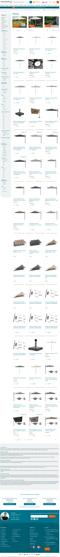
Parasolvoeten (4, 539)
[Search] (31, 2)
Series (14, 539)
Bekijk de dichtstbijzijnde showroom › (40, 7)
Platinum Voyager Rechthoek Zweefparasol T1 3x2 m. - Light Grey (51, 173)
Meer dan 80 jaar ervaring (5, 9)
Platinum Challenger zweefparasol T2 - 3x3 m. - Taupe (35, 122)
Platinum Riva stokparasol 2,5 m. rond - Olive (19, 50)
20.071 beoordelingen (38, 2)
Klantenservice (32, 529)
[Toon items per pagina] (48, 30)
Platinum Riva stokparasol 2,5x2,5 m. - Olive (19, 379)
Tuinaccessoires (43, 5)
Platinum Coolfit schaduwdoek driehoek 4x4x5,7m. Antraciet (19, 276)
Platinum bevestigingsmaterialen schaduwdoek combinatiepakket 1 (35, 303)
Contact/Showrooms (48, 9)
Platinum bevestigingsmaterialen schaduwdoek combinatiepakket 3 (19, 328)
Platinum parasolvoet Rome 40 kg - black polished (35, 354)
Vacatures (32, 538)
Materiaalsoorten (16, 534)
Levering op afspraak (15, 9)
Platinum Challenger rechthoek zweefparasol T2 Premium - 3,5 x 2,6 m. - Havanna (51, 148)
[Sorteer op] (54, 30)
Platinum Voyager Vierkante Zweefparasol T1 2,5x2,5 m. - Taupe (18, 225)
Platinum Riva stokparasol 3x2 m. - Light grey (51, 99)
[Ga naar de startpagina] (6, 2)
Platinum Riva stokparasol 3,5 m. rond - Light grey (19, 99)
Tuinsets (6, 5)
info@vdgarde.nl (15, 519)
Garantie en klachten (34, 536)
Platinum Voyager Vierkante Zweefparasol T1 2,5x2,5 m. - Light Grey (51, 200)
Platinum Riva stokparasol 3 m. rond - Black (51, 73)
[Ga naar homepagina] (1, 11)
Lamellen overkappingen (5, 546)
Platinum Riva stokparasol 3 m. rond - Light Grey (51, 50)
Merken (55, 5)
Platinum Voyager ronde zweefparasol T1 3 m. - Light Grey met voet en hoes (19, 406)
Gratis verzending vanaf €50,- (35, 9)
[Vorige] (13, 30)
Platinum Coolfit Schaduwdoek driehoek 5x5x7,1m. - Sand (51, 251)
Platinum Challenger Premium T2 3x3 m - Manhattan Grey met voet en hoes (35, 431)
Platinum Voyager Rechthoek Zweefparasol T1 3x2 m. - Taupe (19, 200)
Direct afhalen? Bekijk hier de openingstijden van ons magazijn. (29, 506)
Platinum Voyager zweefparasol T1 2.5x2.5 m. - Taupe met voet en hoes (51, 406)
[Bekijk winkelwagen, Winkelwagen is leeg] (58, 2)
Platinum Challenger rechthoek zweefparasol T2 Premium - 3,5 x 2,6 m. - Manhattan (35, 148)
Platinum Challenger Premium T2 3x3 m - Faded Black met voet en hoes (19, 431)
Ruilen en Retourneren (34, 534)
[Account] (50, 2)
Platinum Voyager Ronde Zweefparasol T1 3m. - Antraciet (35, 224)
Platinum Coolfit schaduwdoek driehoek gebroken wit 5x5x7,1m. (19, 303)
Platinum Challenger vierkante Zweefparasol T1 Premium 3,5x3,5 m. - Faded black (19, 173)
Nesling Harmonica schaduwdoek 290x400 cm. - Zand (19, 251)
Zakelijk (31, 539)
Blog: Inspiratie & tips (34, 533)
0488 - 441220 (56, 9)
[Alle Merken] (4, 11)
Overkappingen (37, 5)
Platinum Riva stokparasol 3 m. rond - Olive (19, 73)
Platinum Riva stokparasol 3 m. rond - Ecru (35, 50)
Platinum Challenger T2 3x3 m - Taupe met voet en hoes (51, 430)
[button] (5, 17)
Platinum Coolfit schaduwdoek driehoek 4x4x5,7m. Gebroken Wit (51, 276)
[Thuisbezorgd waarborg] (45, 2)
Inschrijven (51, 516)
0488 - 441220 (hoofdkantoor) (53, 529)
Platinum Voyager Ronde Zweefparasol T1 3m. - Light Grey (51, 224)
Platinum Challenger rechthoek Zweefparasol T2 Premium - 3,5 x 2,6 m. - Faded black (19, 148)
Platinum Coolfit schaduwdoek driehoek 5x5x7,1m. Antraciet (35, 276)
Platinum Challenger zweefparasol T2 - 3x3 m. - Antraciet (51, 122)
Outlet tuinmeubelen (17, 529)
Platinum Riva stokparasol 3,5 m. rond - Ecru (35, 379)
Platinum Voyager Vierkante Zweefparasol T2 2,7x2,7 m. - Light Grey (35, 173)
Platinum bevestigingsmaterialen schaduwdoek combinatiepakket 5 (51, 328)
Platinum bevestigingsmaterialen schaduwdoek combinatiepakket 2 (51, 303)
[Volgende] (26, 30)
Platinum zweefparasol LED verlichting (34, 73)
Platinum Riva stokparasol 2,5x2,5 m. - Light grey (35, 99)
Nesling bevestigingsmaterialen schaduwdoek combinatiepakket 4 (35, 328)
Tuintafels (16, 5)
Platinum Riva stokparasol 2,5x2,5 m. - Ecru (51, 354)
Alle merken (15, 541)
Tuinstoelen (11, 5)
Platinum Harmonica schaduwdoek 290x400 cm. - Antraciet (34, 252)
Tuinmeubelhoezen (31, 5)
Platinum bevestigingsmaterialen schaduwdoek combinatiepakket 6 (19, 355)
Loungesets (2, 5)
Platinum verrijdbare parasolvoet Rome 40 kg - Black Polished (19, 122)
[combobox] (22, 2)
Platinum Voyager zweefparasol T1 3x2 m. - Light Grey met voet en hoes (51, 379)
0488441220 (52, 542)
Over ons (31, 531)
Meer (52, 5)
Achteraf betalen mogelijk (24, 9)
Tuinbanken (21, 5)
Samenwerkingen (33, 541)
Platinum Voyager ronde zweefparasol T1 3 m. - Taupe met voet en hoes (35, 406)
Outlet (49, 5)
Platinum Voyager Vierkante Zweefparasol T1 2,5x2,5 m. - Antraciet (34, 200)
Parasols (25, 5)
